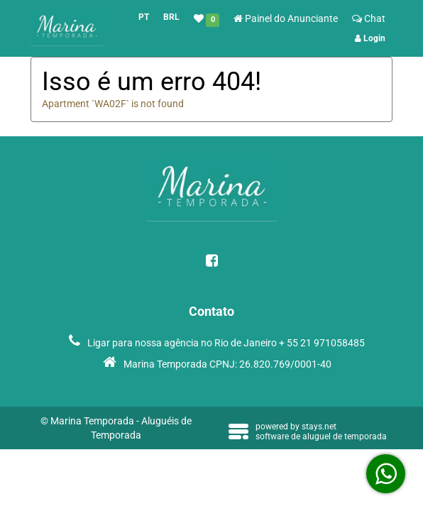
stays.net (319, 427)
